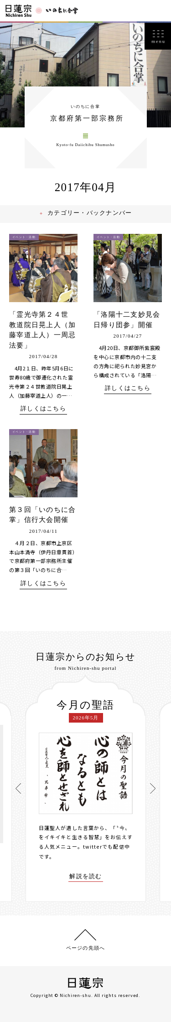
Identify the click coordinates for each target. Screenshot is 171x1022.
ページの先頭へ (85, 947)
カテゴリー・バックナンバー (90, 216)
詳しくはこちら (43, 412)
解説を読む (85, 878)
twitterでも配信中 (106, 849)
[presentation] (18, 789)
